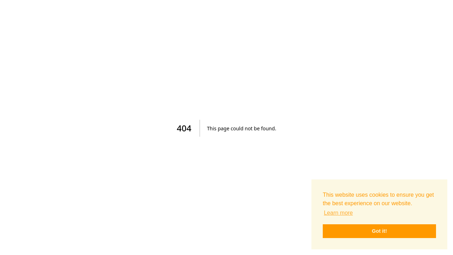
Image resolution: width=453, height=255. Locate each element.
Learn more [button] (338, 213)
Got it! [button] (379, 231)
